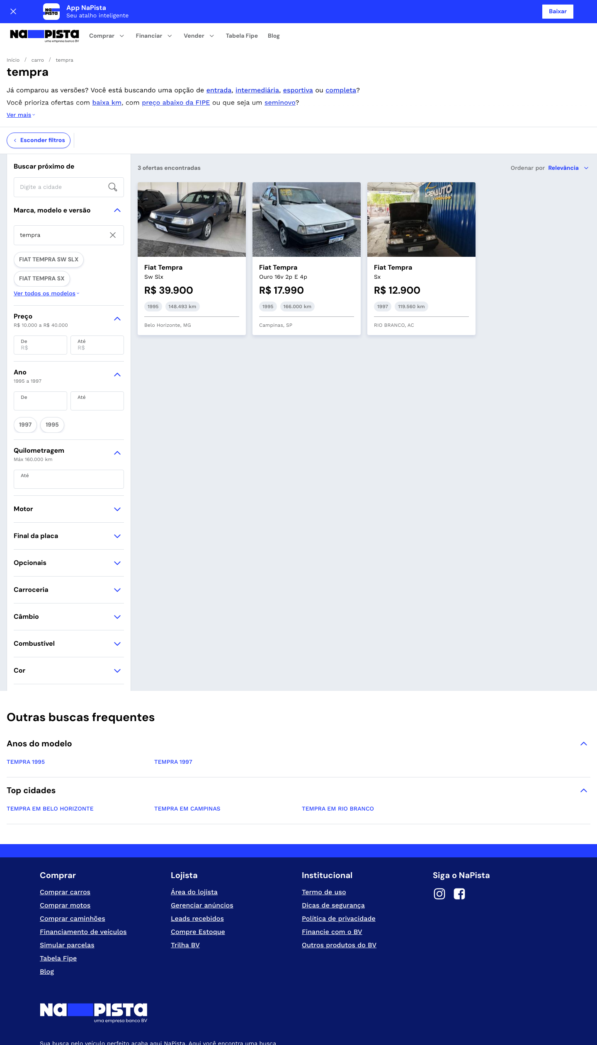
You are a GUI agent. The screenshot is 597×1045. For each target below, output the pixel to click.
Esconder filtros (38, 107)
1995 (44, 353)
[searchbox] (69, 154)
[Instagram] (439, 821)
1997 (22, 353)
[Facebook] (459, 821)
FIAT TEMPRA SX (98, 224)
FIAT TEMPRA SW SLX (42, 224)
